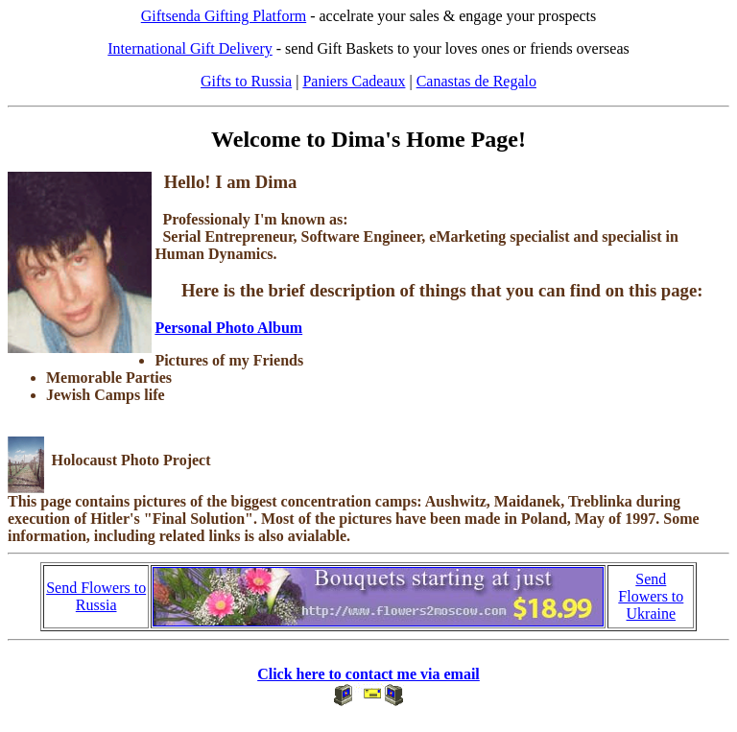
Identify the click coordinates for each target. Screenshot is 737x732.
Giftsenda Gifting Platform (223, 16)
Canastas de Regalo (476, 81)
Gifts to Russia (246, 81)
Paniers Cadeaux (353, 81)
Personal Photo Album (228, 327)
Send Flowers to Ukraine (650, 596)
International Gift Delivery (190, 48)
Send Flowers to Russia (96, 596)
